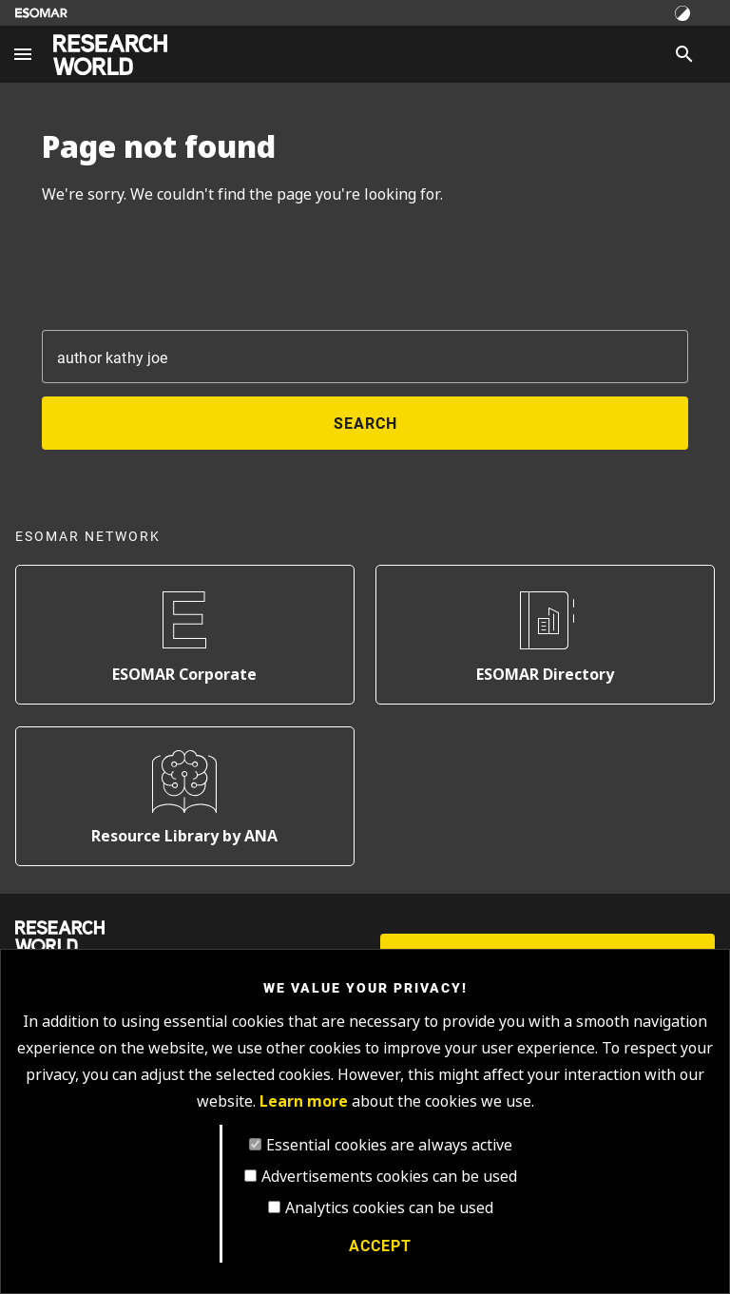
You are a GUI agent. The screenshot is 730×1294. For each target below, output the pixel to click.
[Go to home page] (110, 54)
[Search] (684, 54)
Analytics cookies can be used (389, 1208)
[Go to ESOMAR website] (41, 13)
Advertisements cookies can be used (389, 1177)
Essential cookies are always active (389, 1145)
